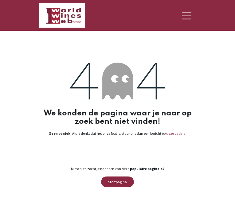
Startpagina (117, 182)
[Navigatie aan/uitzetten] (186, 15)
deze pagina (176, 133)
